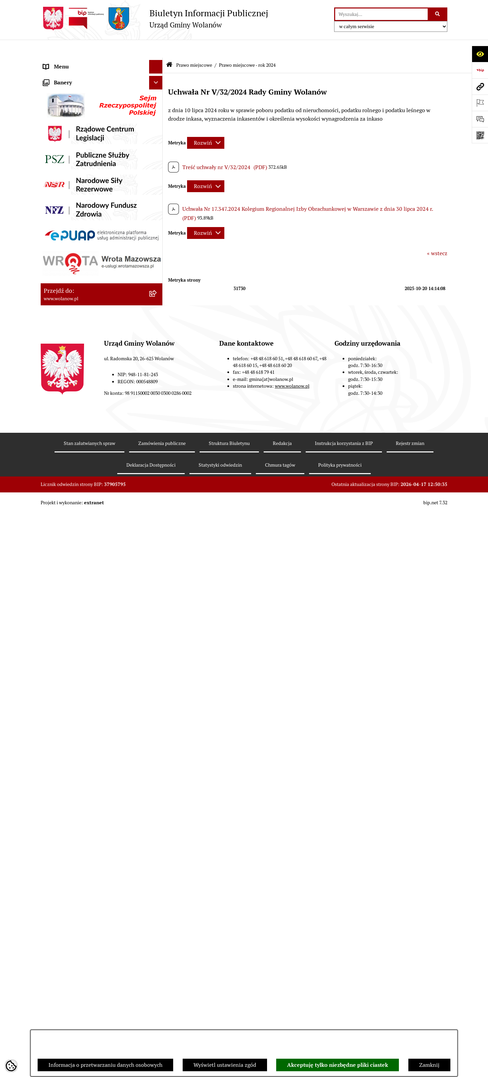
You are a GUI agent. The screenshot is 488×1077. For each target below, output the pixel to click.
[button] (157, 76)
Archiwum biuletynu (68, 656)
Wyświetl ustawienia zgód (225, 1065)
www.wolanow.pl (292, 976)
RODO (51, 62)
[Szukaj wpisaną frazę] (438, 14)
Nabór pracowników (67, 588)
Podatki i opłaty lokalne (72, 439)
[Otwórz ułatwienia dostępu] (480, 54)
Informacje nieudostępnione (78, 643)
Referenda (55, 548)
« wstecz (437, 235)
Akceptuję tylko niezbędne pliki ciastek (337, 1065)
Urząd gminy (58, 116)
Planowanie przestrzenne (74, 493)
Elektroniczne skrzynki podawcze (83, 629)
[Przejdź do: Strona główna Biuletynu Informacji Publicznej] (169, 47)
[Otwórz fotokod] (480, 135)
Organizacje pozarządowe (74, 575)
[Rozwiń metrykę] (205, 124)
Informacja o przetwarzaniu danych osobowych (105, 1065)
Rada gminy (57, 102)
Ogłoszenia (56, 143)
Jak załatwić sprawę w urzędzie (80, 130)
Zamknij (429, 1065)
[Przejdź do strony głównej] (154, 19)
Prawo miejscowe (64, 157)
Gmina (51, 75)
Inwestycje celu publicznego (77, 521)
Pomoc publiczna (64, 453)
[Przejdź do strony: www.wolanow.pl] (480, 86)
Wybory (52, 534)
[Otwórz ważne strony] (480, 103)
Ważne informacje (65, 89)
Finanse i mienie (63, 426)
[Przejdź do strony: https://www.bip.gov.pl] (480, 70)
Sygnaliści (55, 602)
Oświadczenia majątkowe (74, 466)
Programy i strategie (67, 480)
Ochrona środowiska (68, 561)
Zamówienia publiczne (71, 507)
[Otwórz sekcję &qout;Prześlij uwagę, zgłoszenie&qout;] (480, 119)
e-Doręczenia (59, 615)
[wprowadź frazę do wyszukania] (381, 14)
